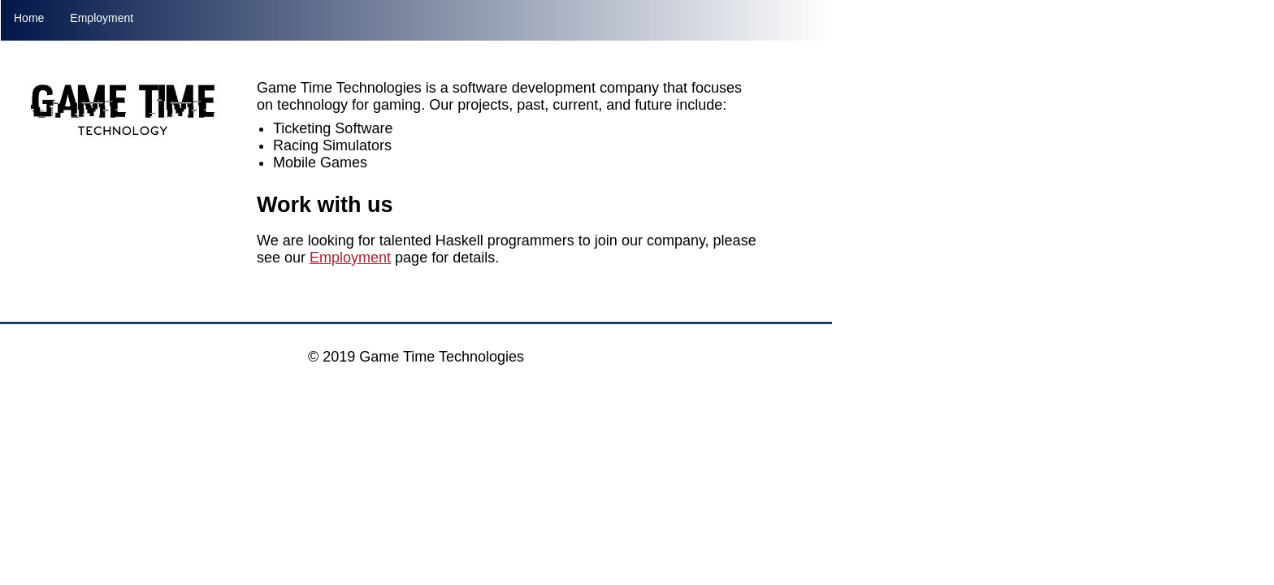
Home (29, 17)
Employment (101, 17)
